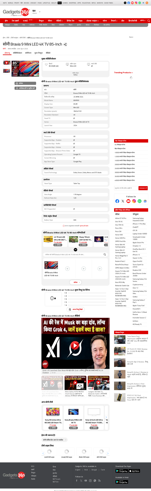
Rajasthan (86, 3)
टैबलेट (16, 25)
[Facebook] (117, 201)
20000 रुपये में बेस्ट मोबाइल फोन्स (125, 164)
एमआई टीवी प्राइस (66, 457)
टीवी (8, 38)
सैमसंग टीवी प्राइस (84, 457)
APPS (79, 3)
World (10, 3)
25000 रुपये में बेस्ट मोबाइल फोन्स (125, 168)
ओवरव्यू (7, 53)
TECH (60, 3)
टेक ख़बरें (15, 20)
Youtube (85, 480)
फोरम (105, 20)
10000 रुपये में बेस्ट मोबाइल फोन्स (125, 153)
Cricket (33, 3)
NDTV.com (56, 479)
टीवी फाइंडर (14, 38)
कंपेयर (19, 83)
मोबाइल (7, 25)
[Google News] (145, 201)
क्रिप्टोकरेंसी (133, 20)
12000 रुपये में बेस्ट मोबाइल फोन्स (125, 157)
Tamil (103, 470)
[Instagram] (134, 201)
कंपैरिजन (28, 53)
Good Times (108, 3)
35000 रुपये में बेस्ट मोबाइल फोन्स (125, 176)
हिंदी (22, 3)
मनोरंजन (32, 25)
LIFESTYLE (46, 3)
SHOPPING (72, 3)
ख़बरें (32, 470)
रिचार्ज (113, 20)
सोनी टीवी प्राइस (101, 457)
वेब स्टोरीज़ (107, 25)
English (77, 470)
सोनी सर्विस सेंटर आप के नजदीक (53, 440)
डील (122, 20)
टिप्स (53, 25)
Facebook (76, 480)
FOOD (40, 3)
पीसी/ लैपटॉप (43, 25)
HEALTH (54, 3)
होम (6, 20)
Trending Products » (123, 73)
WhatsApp (94, 480)
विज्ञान (70, 25)
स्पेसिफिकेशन (17, 53)
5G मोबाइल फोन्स (120, 145)
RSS (32, 466)
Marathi (100, 3)
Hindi (86, 470)
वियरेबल (96, 25)
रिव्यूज (41, 20)
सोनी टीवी (23, 38)
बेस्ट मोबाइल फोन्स (120, 149)
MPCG (94, 3)
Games (65, 3)
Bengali (94, 470)
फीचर (50, 20)
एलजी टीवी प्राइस (49, 457)
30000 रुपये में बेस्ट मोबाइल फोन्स (125, 172)
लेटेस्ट (117, 214)
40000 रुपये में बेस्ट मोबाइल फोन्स (125, 180)
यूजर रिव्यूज (39, 53)
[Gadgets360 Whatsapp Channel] (139, 201)
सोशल (87, 25)
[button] (106, 241)
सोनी (4, 49)
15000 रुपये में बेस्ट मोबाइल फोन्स (125, 161)
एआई (28, 20)
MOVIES (26, 3)
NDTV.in (55, 482)
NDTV (5, 3)
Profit (16, 3)
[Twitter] (123, 201)
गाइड (80, 20)
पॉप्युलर (135, 214)
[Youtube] (128, 201)
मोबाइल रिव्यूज (119, 332)
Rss (99, 480)
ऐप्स (23, 25)
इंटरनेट (79, 25)
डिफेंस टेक (70, 20)
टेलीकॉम (61, 25)
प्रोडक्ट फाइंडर (92, 20)
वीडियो (58, 20)
